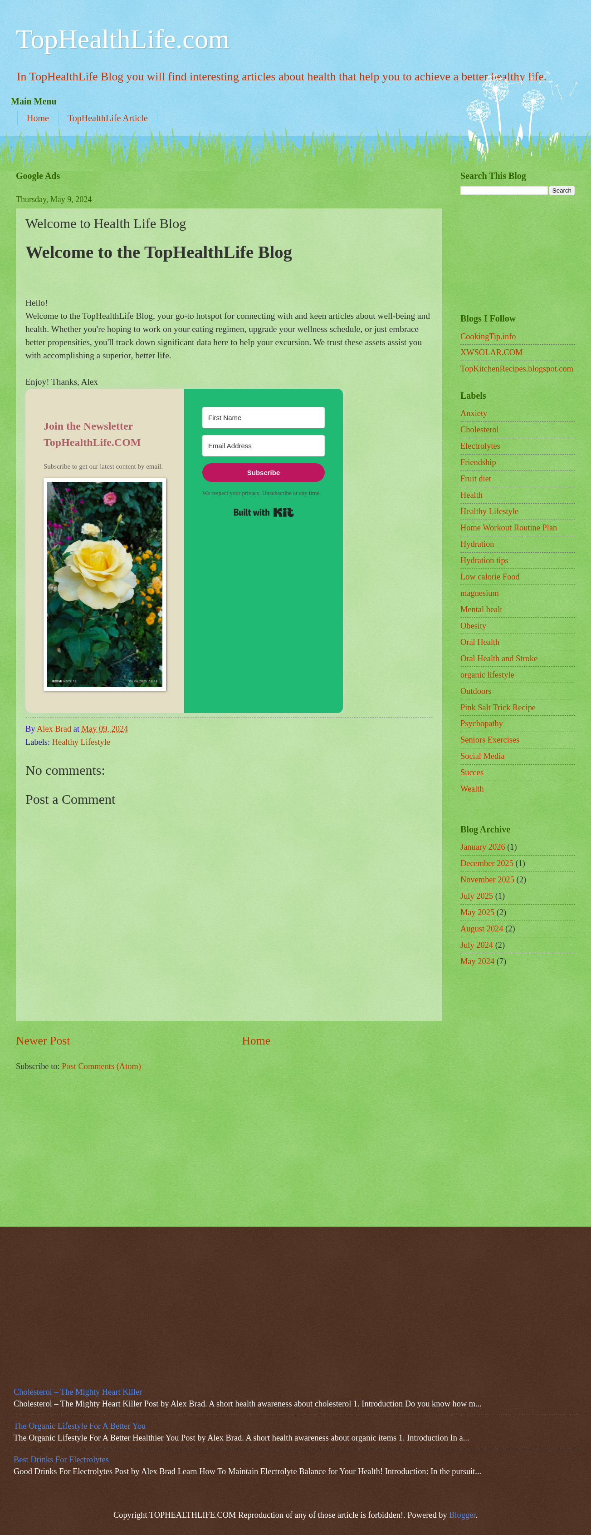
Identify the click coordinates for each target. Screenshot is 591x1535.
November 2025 (487, 879)
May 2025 (477, 912)
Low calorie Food (490, 576)
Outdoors (475, 691)
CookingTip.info (488, 336)
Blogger (462, 1515)
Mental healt (481, 609)
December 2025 (486, 863)
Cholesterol (479, 429)
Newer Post (43, 1040)
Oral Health (479, 642)
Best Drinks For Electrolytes (61, 1459)
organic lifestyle (487, 674)
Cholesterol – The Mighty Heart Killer (78, 1391)
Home (38, 118)
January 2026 (482, 847)
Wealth (472, 788)
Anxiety (473, 413)
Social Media (482, 756)
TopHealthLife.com (123, 39)
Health (471, 495)
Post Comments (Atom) (101, 1066)
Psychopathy (481, 723)
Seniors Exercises (489, 739)
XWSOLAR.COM (491, 352)
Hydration (477, 544)
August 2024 (481, 928)
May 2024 (477, 961)
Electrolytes (480, 446)
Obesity (473, 625)
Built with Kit (264, 512)
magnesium (479, 593)
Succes (472, 772)
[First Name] (263, 417)
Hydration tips (484, 560)
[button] (105, 586)
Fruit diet (475, 478)
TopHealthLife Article (108, 118)
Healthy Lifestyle (81, 742)
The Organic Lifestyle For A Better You (80, 1426)
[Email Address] (263, 445)
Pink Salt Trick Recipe (498, 707)
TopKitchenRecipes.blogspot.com (516, 368)
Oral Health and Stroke (498, 658)
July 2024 (476, 945)
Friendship (478, 462)
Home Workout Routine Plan (508, 527)
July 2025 (476, 896)
